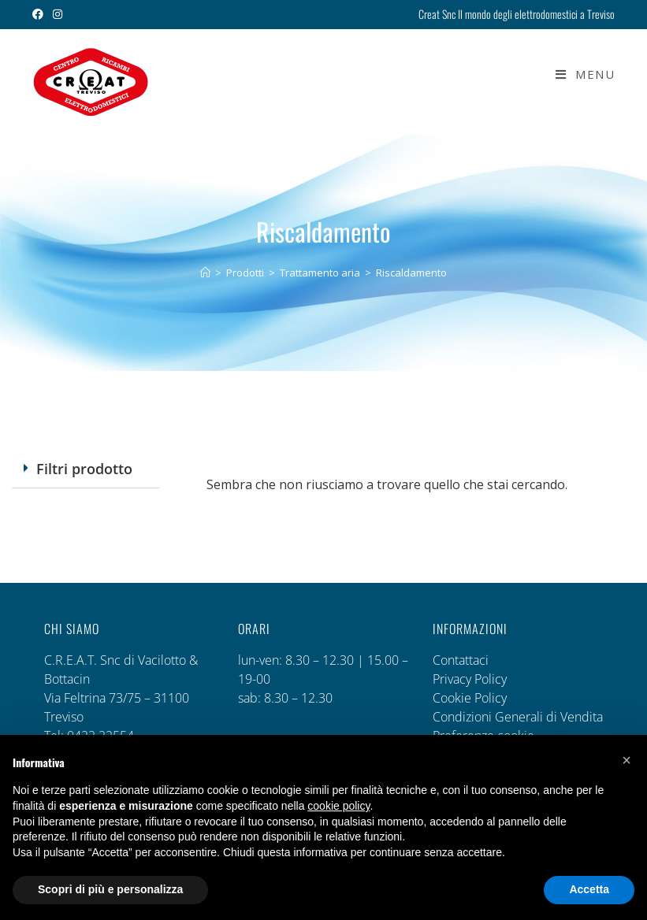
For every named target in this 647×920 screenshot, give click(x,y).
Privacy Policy (470, 679)
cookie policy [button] (338, 805)
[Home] (205, 272)
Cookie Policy (470, 698)
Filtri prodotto (84, 468)
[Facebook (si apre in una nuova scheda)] (40, 14)
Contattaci (461, 660)
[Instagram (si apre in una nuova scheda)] (57, 14)
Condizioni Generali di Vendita (518, 716)
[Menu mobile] (579, 74)
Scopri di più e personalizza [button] (110, 889)
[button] (85, 469)
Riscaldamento (411, 272)
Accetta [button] (589, 889)
